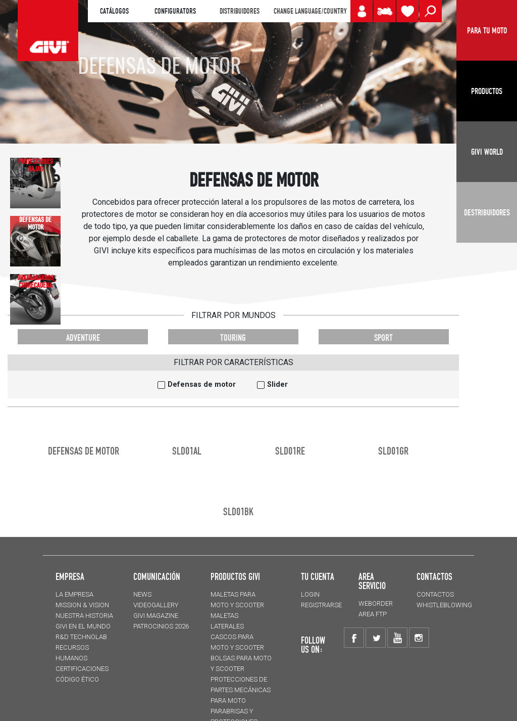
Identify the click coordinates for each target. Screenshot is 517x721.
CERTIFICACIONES (82, 668)
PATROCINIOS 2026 (161, 626)
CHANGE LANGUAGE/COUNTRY (310, 11)
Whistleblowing (444, 605)
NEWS (142, 594)
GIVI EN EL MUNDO (83, 626)
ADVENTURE (83, 337)
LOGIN (310, 594)
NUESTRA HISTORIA (84, 615)
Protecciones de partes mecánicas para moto (241, 689)
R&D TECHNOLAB (81, 637)
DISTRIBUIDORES (240, 11)
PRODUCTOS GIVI (235, 576)
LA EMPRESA (74, 594)
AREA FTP (372, 614)
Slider (277, 384)
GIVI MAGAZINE (155, 615)
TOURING (233, 337)
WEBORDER (375, 603)
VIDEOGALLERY (155, 605)
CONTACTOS (435, 594)
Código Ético (77, 679)
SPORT (383, 337)
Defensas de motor (202, 384)
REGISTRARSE (321, 605)
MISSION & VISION (82, 605)
